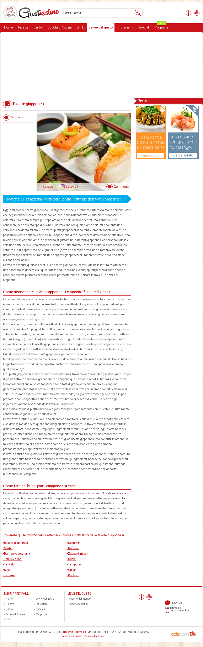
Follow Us (72, 186)
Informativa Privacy (72, 636)
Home (8, 27)
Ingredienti (125, 27)
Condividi (48, 186)
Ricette (23, 27)
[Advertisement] (101, 64)
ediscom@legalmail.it (73, 632)
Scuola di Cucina (60, 27)
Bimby (38, 27)
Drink (80, 27)
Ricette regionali (78, 603)
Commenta (121, 187)
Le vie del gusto (101, 27)
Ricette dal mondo (80, 598)
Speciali (143, 27)
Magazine (161, 26)
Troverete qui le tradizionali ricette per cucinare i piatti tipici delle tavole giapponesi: (65, 199)
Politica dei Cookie (94, 636)
